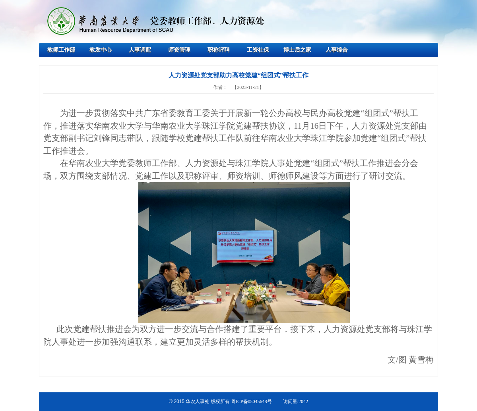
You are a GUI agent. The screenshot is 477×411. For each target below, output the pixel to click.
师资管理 (179, 50)
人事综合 (337, 50)
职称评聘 (218, 50)
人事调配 (140, 50)
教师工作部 (61, 50)
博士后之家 (297, 50)
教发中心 (100, 50)
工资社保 (258, 50)
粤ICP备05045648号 (251, 401)
